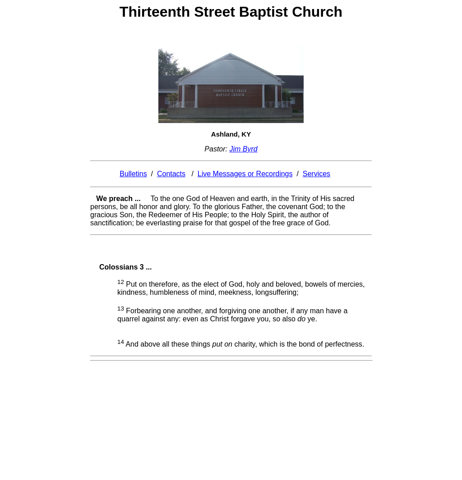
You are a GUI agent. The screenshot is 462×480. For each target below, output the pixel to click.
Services (316, 174)
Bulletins (133, 174)
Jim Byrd (243, 149)
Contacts (171, 174)
